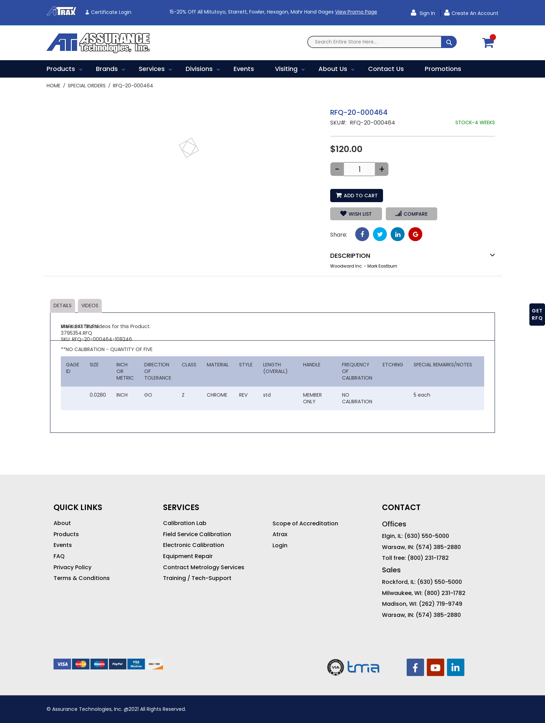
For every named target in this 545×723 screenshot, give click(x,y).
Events (63, 545)
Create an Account (475, 13)
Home (53, 85)
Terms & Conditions (82, 578)
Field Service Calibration (197, 534)
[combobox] (382, 42)
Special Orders (87, 85)
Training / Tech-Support (197, 578)
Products (66, 534)
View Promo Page (356, 11)
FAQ (59, 556)
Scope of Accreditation (305, 523)
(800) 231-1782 (428, 558)
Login (279, 545)
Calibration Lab (184, 523)
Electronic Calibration (193, 545)
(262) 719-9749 (440, 604)
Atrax (279, 534)
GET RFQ (537, 314)
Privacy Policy (72, 567)
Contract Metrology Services (203, 567)
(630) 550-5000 (426, 536)
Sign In (426, 13)
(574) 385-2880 (438, 547)
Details (63, 305)
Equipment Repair (188, 556)
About (62, 523)
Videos (89, 305)
